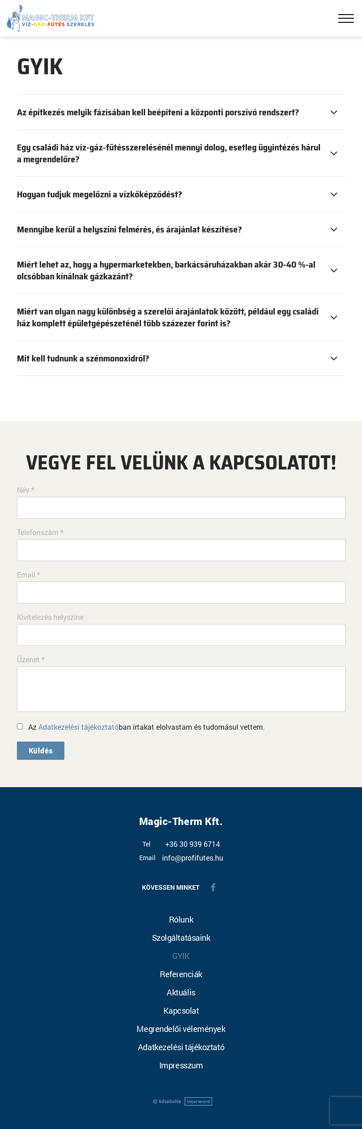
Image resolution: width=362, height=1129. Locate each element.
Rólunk (181, 919)
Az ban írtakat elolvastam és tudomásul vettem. (146, 727)
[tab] (181, 112)
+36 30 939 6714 (192, 844)
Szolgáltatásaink (181, 937)
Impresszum (181, 1065)
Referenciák (181, 974)
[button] (181, 112)
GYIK (180, 955)
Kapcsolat (181, 1010)
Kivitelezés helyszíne (50, 617)
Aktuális (181, 992)
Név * (25, 490)
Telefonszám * (40, 532)
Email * (28, 574)
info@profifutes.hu (192, 857)
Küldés (41, 750)
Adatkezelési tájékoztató (78, 727)
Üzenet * (31, 659)
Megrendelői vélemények (180, 1028)
